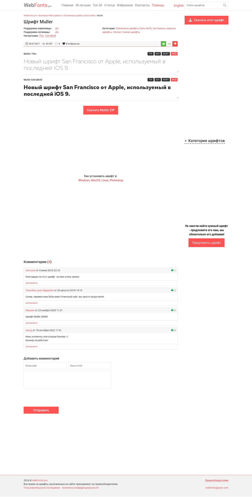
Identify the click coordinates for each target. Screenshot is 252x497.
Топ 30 (97, 5)
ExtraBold (50, 35)
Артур (29, 330)
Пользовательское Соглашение (42, 488)
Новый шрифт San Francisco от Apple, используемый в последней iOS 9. (100, 65)
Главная (67, 5)
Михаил (30, 310)
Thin (41, 35)
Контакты (142, 5)
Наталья (31, 270)
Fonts (38, 5)
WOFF (166, 54)
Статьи (109, 5)
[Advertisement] (101, 144)
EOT (158, 54)
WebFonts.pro (40, 480)
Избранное (125, 5)
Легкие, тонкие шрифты (126, 32)
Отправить (41, 410)
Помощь (158, 5)
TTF (150, 54)
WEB (174, 54)
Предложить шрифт (206, 242)
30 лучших (83, 5)
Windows (84, 180)
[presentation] (50, 398)
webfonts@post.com (216, 488)
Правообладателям (216, 480)
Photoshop (116, 180)
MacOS (95, 180)
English (178, 5)
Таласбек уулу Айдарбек (40, 290)
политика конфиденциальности (80, 488)
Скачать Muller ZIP (101, 110)
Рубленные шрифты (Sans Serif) (134, 28)
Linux (105, 180)
